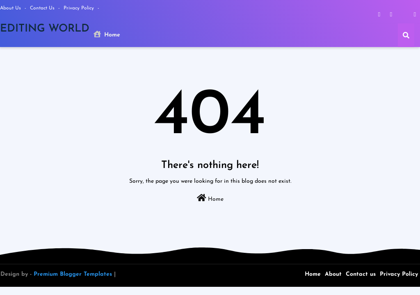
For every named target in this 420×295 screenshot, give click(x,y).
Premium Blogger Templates (73, 274)
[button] (406, 35)
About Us (11, 8)
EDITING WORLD (44, 28)
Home (107, 34)
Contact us (43, 8)
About (333, 274)
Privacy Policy (80, 8)
